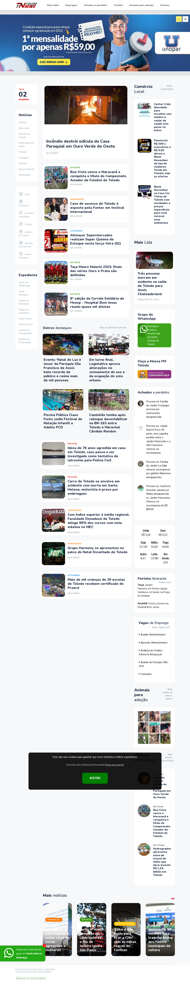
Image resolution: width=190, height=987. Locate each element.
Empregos (71, 5)
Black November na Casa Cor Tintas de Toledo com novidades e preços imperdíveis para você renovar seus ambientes (162, 205)
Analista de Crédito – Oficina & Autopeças (151, 652)
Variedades (25, 174)
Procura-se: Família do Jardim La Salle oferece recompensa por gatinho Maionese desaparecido (158, 469)
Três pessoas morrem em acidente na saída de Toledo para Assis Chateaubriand (152, 283)
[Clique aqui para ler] (114, 765)
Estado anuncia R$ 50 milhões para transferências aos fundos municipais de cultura (160, 937)
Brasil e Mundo (26, 169)
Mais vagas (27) (161, 627)
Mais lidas (53, 5)
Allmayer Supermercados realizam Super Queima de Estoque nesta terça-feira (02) (95, 239)
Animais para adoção (141, 5)
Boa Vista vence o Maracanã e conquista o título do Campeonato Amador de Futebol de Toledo (98, 176)
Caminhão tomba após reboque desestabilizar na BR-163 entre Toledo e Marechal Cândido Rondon (108, 423)
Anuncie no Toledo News (26, 332)
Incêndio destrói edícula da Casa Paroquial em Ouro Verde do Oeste (80, 144)
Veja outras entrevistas (167, 757)
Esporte (23, 163)
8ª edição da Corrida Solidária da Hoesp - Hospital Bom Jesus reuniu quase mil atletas (97, 302)
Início (24, 194)
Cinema (118, 5)
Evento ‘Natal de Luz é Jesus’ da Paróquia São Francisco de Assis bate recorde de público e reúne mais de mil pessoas (62, 370)
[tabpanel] (57, 929)
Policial (22, 152)
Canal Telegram (24, 293)
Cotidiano (24, 157)
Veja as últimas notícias (113, 327)
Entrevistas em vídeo (26, 144)
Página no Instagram (24, 311)
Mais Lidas (24, 128)
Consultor (145, 674)
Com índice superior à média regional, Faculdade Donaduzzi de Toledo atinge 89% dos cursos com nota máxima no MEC (99, 520)
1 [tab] (173, 898)
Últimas (23, 122)
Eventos (165, 5)
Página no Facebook (24, 302)
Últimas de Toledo (24, 135)
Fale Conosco (26, 324)
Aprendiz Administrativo (153, 642)
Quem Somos (26, 318)
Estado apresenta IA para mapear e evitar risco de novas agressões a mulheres (57, 937)
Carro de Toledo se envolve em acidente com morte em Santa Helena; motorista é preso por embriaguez (94, 487)
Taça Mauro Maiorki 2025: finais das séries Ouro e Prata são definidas (96, 271)
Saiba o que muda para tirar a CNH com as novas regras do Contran (125, 939)
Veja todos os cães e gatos (167, 694)
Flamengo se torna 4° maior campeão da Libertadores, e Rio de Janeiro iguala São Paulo (91, 937)
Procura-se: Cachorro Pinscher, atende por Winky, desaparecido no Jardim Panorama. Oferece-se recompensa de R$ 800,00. (158, 498)
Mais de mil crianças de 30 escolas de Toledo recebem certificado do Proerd (96, 583)
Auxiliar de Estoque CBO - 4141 (154, 664)
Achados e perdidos (95, 5)
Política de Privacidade (25, 341)
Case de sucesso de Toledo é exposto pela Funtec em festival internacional (97, 207)
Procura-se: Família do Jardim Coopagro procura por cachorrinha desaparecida (158, 409)
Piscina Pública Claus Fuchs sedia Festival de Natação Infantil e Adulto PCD (63, 421)
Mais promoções (167, 87)
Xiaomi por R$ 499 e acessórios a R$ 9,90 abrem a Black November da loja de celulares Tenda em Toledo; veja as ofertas (162, 158)
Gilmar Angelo (44, 971)
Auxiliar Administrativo (152, 634)
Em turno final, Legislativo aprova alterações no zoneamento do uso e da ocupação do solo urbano (107, 370)
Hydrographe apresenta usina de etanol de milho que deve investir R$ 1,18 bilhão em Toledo (162, 862)
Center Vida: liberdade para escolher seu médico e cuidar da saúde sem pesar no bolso (162, 117)
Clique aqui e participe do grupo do (29, 953)
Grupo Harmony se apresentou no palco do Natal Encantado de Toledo (98, 550)
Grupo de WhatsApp (24, 284)
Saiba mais (165, 582)
